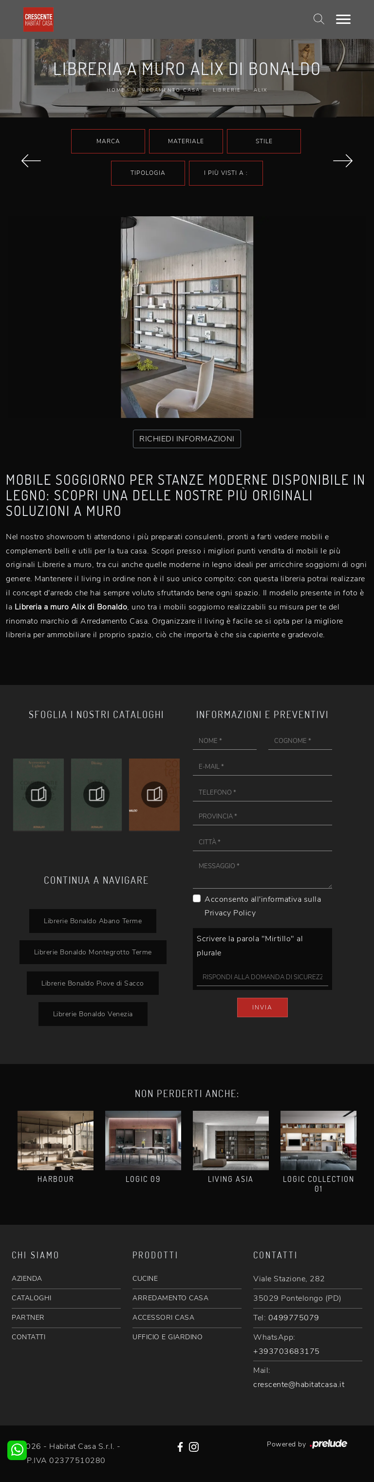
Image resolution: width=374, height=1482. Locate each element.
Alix (260, 90)
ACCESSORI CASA (163, 1317)
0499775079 (293, 1317)
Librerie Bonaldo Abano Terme (93, 921)
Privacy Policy (230, 913)
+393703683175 (286, 1351)
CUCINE (145, 1278)
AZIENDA (27, 1278)
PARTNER (28, 1317)
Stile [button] (264, 141)
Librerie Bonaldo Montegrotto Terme (93, 952)
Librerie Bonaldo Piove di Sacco (92, 983)
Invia (262, 1007)
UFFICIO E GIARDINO (167, 1337)
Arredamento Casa (166, 90)
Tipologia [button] (148, 173)
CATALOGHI (32, 1298)
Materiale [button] (186, 141)
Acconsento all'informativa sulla (263, 906)
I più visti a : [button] (226, 173)
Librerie (227, 90)
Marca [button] (108, 141)
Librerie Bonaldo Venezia (93, 1014)
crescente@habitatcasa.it (298, 1384)
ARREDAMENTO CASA (170, 1298)
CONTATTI (28, 1337)
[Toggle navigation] (343, 19)
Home (116, 90)
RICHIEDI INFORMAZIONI (187, 439)
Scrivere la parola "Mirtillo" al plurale (250, 945)
